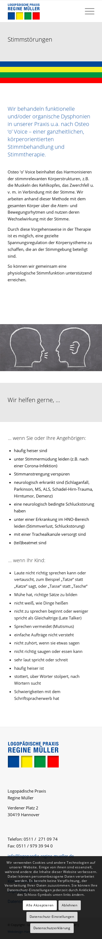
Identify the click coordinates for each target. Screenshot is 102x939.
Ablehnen (70, 905)
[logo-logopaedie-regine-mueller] (42, 11)
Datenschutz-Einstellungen (52, 916)
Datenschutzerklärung (51, 928)
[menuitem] (86, 11)
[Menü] (86, 11)
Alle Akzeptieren (40, 905)
